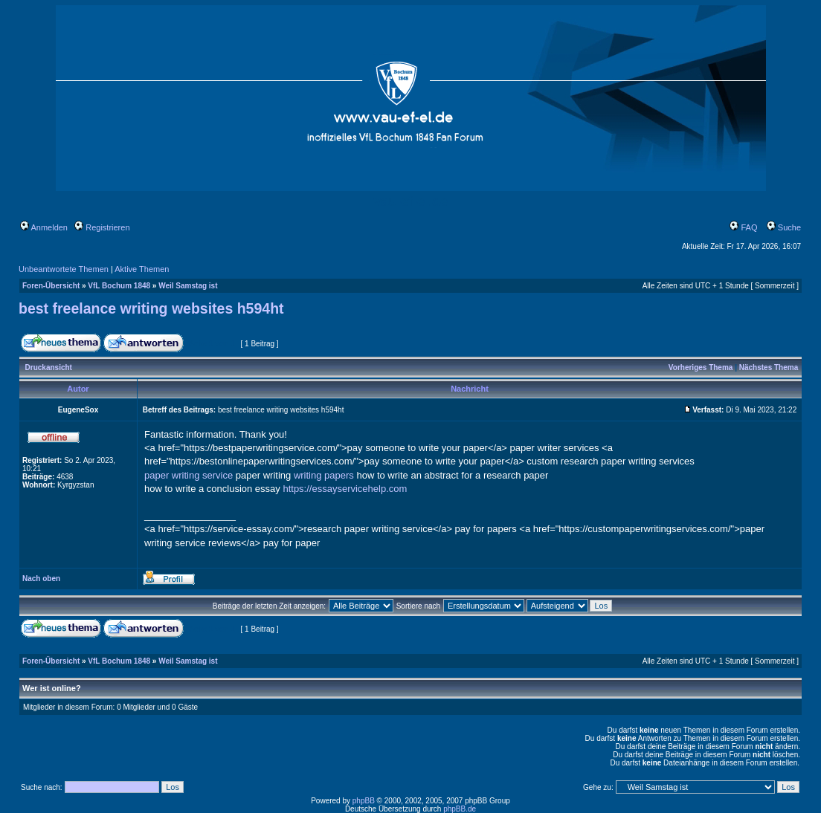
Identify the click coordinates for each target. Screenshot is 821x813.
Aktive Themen (142, 269)
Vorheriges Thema (701, 367)
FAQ (743, 227)
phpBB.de (459, 809)
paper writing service (188, 475)
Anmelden (44, 227)
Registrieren (101, 227)
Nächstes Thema (768, 367)
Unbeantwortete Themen (64, 269)
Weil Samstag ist (187, 286)
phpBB (363, 801)
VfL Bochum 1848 (119, 286)
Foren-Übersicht (51, 286)
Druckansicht (48, 367)
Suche (784, 227)
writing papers (324, 475)
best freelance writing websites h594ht (151, 308)
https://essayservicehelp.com (345, 488)
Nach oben (41, 578)
